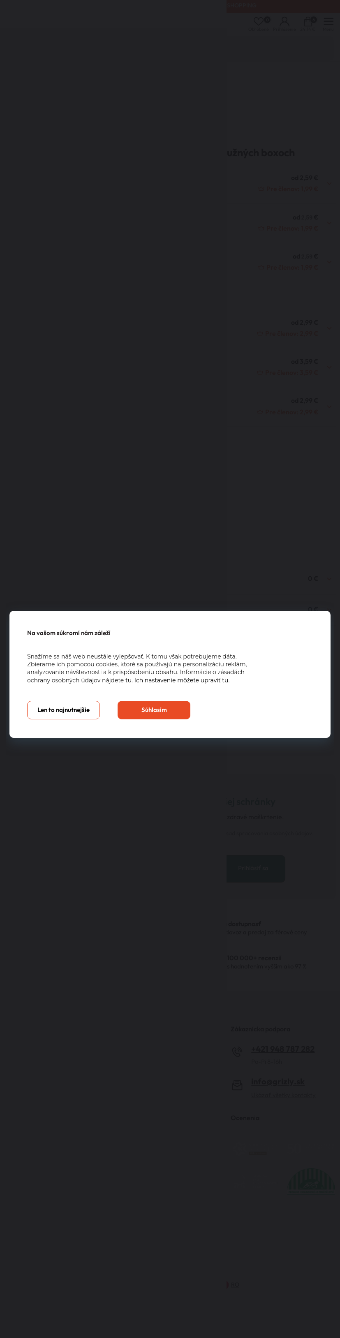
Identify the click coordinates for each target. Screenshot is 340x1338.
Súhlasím (154, 710)
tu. (129, 680)
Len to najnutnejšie (63, 710)
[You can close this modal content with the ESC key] (170, 669)
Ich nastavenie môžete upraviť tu (181, 680)
